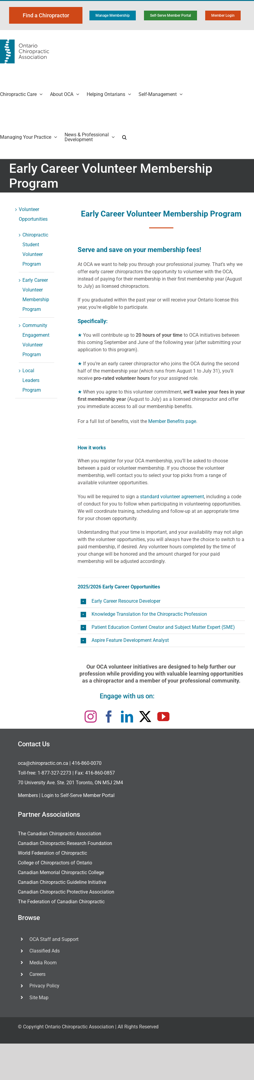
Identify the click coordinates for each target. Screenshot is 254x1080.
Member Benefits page (172, 421)
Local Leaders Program (31, 380)
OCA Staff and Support (54, 939)
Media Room (43, 963)
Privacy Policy (44, 986)
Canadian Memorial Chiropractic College (61, 872)
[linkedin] (127, 716)
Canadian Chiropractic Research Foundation (65, 843)
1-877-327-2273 (54, 773)
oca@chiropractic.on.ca (43, 763)
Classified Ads (44, 951)
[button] (124, 137)
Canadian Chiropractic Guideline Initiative (62, 882)
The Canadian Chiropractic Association (59, 833)
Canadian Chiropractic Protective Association (66, 892)
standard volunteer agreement (172, 496)
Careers (37, 974)
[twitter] (145, 716)
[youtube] (163, 716)
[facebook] (109, 716)
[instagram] (91, 716)
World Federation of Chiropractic (52, 853)
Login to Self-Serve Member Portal (78, 795)
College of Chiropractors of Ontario (55, 863)
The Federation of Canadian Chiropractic (61, 902)
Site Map (38, 997)
